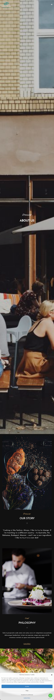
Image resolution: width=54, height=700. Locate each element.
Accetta (27, 686)
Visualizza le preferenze (27, 694)
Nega (27, 690)
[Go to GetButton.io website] (50, 698)
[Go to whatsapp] (50, 695)
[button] (51, 675)
